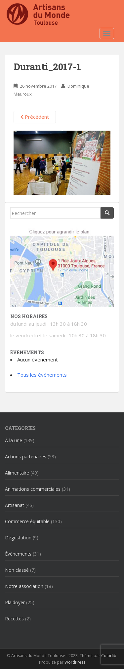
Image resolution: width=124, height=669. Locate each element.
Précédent (35, 116)
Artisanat (14, 505)
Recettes (14, 618)
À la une (13, 440)
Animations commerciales (33, 489)
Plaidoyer (15, 602)
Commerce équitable (27, 521)
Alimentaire (17, 473)
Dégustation (18, 537)
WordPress (74, 662)
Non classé (17, 570)
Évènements (18, 554)
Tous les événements (42, 374)
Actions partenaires (25, 456)
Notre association (24, 586)
